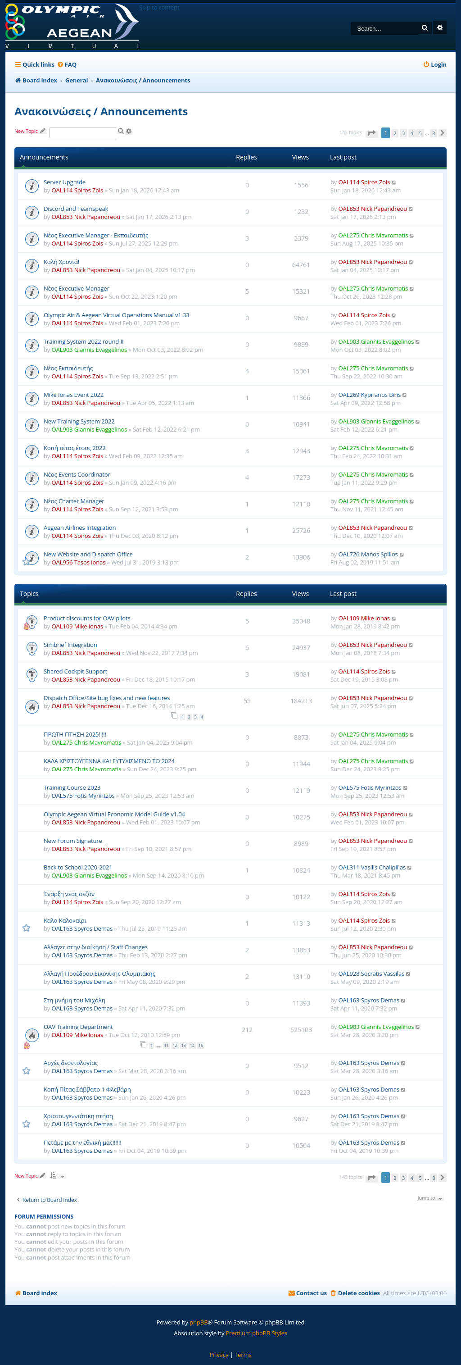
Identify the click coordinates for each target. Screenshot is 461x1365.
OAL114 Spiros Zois (78, 190)
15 (201, 1045)
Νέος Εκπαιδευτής (68, 368)
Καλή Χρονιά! (61, 262)
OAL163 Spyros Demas (82, 928)
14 (192, 1045)
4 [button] (412, 133)
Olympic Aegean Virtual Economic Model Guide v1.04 (114, 814)
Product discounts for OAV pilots (87, 618)
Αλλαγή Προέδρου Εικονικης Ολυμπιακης (99, 973)
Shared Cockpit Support (75, 671)
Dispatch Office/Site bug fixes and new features (107, 698)
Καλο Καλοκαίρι (65, 920)
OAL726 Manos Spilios (368, 554)
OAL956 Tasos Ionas (79, 562)
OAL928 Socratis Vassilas (372, 973)
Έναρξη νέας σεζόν (69, 894)
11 (166, 1045)
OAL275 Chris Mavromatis (373, 235)
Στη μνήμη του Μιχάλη (74, 1000)
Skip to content (159, 7)
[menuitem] (67, 64)
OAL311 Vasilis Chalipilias (372, 867)
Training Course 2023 (72, 787)
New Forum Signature (73, 841)
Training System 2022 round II (83, 341)
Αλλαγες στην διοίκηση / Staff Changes (96, 947)
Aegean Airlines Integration (80, 527)
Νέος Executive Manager (76, 288)
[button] (372, 134)
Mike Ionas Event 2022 (74, 395)
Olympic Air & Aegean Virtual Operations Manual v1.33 (117, 315)
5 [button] (420, 133)
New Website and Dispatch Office (88, 554)
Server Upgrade (65, 182)
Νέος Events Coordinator (77, 474)
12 (175, 1045)
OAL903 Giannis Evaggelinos (89, 350)
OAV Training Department (78, 1027)
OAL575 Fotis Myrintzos (83, 796)
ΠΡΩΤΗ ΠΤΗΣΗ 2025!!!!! (75, 734)
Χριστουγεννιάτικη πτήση (78, 1116)
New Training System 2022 (79, 421)
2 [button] (394, 133)
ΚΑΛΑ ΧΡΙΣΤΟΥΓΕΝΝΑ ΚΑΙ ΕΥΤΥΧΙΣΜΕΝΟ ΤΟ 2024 (109, 761)
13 (183, 1045)
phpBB (199, 1322)
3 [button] (403, 133)
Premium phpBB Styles (256, 1333)
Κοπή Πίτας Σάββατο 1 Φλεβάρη (87, 1089)
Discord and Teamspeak (76, 209)
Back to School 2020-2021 (78, 867)
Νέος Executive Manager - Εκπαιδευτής (96, 235)
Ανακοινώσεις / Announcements (101, 111)
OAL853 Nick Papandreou (86, 217)
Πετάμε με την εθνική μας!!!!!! (82, 1142)
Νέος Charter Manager (74, 501)
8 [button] (433, 133)
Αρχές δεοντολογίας (71, 1063)
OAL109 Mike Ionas (77, 626)
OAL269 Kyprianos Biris (370, 395)
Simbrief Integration (70, 645)
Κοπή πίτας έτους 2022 (75, 448)
